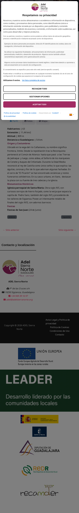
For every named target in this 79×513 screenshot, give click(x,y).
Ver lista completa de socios (33, 80)
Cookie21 (55, 113)
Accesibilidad (10, 116)
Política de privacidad (12, 113)
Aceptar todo (39, 104)
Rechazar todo (39, 89)
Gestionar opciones (39, 97)
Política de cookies (29, 113)
